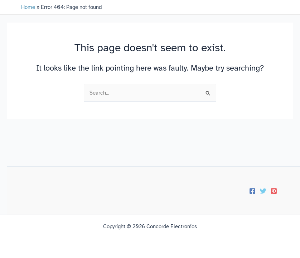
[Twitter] (263, 191)
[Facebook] (252, 191)
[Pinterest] (274, 191)
